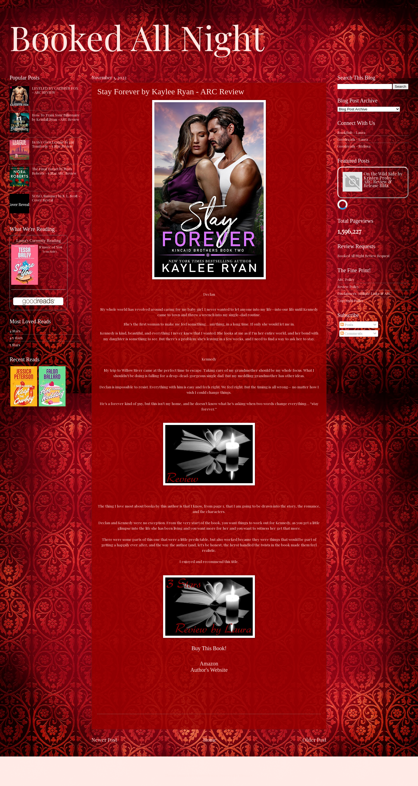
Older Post (314, 739)
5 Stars (15, 344)
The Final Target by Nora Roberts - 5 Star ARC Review (54, 170)
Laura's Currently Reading (38, 240)
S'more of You (50, 247)
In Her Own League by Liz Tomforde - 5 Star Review (53, 144)
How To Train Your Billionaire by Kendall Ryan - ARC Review (56, 117)
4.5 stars (16, 337)
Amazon (209, 664)
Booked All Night (137, 37)
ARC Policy (345, 279)
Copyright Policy (350, 300)
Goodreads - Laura (352, 139)
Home (210, 739)
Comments (351, 333)
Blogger (245, 775)
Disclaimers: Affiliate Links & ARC (364, 293)
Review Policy (348, 286)
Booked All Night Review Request (363, 255)
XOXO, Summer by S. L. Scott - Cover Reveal (56, 197)
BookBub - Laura (351, 132)
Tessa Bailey (49, 251)
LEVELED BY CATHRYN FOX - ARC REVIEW (55, 90)
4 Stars (15, 331)
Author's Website (209, 670)
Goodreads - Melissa (353, 146)
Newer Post (104, 739)
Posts (346, 324)
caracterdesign (206, 775)
